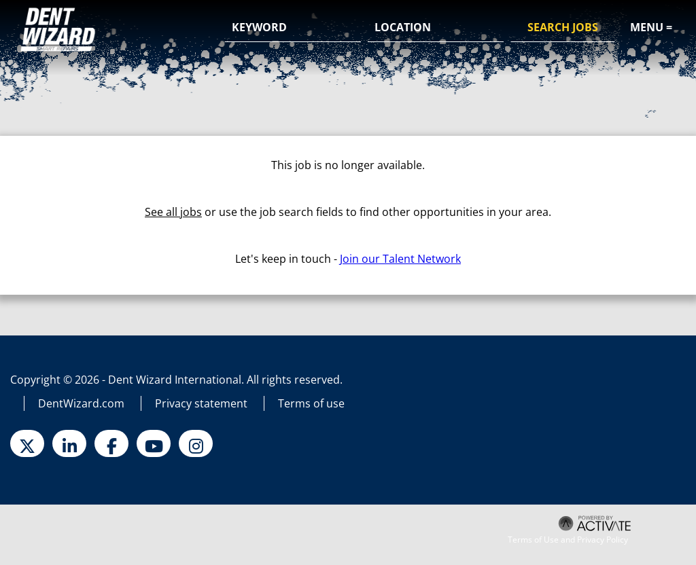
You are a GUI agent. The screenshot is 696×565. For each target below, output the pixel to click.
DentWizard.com (81, 403)
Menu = (651, 27)
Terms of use (311, 403)
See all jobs (173, 212)
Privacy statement (201, 403)
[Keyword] (293, 27)
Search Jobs (562, 27)
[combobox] (436, 27)
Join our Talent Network (400, 258)
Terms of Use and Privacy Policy (568, 540)
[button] (491, 28)
